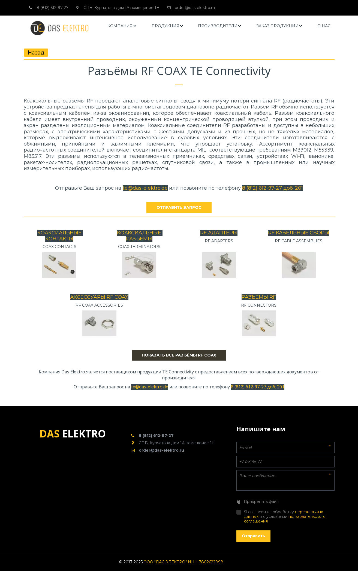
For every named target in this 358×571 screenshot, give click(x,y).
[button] (122, 26)
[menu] (219, 26)
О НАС (323, 25)
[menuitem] (122, 26)
